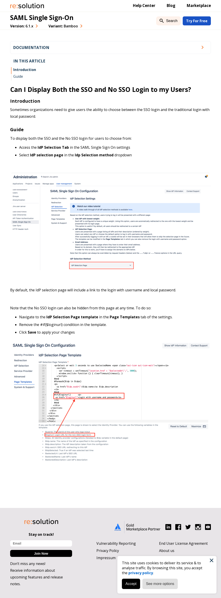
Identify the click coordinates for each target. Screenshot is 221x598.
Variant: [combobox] (63, 26)
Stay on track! (41, 534)
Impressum (106, 557)
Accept (131, 584)
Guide (18, 76)
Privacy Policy (107, 550)
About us (166, 550)
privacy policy (140, 572)
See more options (160, 584)
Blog (170, 5)
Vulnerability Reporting (116, 543)
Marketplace (199, 5)
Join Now (41, 553)
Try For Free (196, 20)
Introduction (24, 69)
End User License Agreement (183, 543)
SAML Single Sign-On (41, 17)
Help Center (144, 5)
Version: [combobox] (21, 26)
